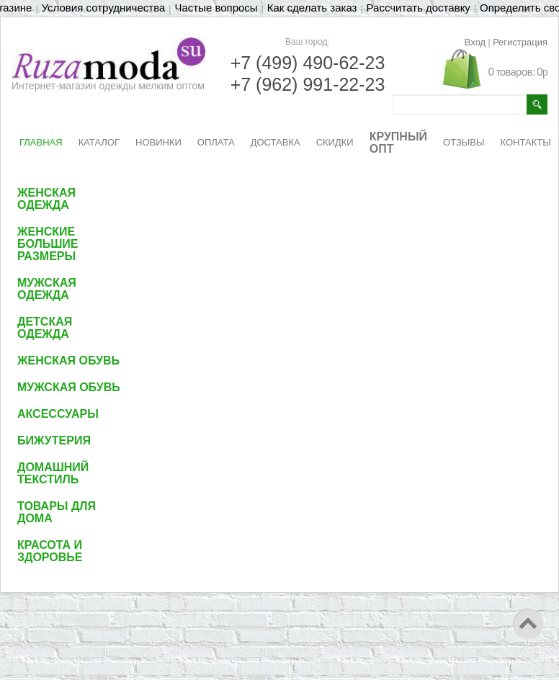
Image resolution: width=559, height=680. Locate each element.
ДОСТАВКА (275, 142)
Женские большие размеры (48, 243)
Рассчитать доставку (418, 7)
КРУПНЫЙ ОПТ (398, 142)
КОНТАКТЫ (526, 142)
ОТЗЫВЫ (463, 142)
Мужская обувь (68, 387)
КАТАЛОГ (99, 142)
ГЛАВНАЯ (41, 142)
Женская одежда (46, 199)
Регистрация (520, 42)
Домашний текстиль (53, 473)
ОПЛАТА (216, 142)
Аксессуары (58, 414)
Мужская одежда (46, 289)
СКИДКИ (335, 142)
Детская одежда (44, 328)
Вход (475, 42)
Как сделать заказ (312, 7)
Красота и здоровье (50, 551)
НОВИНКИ (158, 142)
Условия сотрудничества (104, 7)
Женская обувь (68, 360)
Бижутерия (54, 440)
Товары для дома (56, 512)
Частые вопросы (215, 7)
